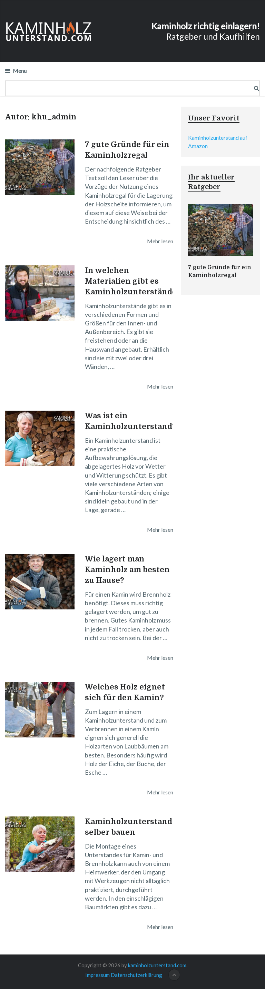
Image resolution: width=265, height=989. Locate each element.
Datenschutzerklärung (136, 975)
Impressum (97, 975)
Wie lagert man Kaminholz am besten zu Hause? (127, 570)
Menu (20, 70)
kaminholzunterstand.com (157, 965)
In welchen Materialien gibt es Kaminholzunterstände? (133, 281)
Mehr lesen (160, 241)
